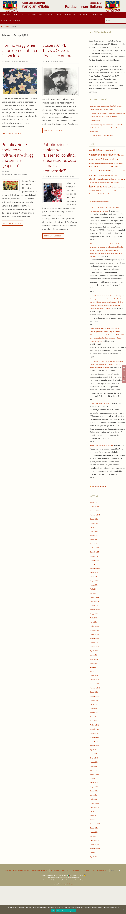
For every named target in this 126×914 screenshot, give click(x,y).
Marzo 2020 (94, 795)
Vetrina (61, 61)
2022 (7, 26)
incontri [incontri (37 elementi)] (93, 181)
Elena (47, 61)
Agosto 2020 (95, 775)
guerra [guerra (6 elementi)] (114, 177)
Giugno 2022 (95, 684)
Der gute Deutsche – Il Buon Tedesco (104, 141)
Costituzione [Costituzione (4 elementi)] (92, 169)
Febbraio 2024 (95, 622)
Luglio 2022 (94, 680)
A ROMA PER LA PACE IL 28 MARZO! (103, 468)
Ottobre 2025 (95, 544)
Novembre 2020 (96, 762)
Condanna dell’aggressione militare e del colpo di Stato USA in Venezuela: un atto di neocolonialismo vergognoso (107, 134)
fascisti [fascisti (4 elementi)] (110, 173)
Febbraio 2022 (95, 701)
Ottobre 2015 (95, 878)
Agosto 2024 (95, 598)
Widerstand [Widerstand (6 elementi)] (105, 200)
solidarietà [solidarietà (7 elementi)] (97, 197)
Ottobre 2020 (95, 767)
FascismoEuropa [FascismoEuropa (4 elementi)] (103, 173)
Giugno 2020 (95, 783)
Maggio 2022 (95, 688)
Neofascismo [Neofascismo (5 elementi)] (113, 185)
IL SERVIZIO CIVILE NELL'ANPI (101, 425)
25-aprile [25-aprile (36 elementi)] (94, 156)
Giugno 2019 (95, 812)
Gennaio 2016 (95, 865)
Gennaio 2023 (95, 655)
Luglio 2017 (94, 837)
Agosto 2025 (95, 548)
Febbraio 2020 (95, 800)
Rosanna (8, 61)
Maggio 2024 (95, 610)
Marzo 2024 (94, 618)
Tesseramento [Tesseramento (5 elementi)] (93, 200)
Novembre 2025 (96, 540)
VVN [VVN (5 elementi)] (99, 200)
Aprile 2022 (94, 692)
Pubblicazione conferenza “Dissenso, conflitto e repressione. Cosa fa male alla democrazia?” (59, 158)
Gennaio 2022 (95, 705)
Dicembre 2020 (96, 758)
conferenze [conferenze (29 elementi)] (115, 165)
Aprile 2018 (94, 824)
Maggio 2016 (95, 857)
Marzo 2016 (94, 861)
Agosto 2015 (95, 882)
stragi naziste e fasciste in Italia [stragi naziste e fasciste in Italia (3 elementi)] (109, 197)
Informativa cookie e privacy (66, 911)
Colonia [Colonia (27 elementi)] (104, 165)
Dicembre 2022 (96, 660)
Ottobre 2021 (95, 717)
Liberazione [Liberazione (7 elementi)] (93, 185)
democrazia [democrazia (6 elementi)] (100, 169)
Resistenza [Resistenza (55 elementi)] (95, 193)
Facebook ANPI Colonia (39, 895)
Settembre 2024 (96, 594)
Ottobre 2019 (95, 804)
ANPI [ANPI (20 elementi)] (112, 156)
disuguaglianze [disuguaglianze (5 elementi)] (109, 169)
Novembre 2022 (96, 664)
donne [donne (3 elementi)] (115, 169)
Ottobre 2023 (95, 631)
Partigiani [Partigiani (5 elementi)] (92, 189)
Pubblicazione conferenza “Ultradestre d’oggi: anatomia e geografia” (18, 155)
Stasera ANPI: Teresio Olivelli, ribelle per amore (57, 50)
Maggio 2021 (95, 738)
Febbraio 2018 (95, 828)
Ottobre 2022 (95, 668)
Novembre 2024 (96, 585)
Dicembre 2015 (96, 870)
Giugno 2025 (95, 557)
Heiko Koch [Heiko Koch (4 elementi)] (119, 177)
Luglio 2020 (94, 779)
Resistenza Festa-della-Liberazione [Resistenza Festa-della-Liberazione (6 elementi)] (114, 193)
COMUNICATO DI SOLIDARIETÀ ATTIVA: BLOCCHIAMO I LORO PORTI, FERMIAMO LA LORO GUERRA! (107, 119)
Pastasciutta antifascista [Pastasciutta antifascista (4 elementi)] (101, 188)
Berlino (56, 61)
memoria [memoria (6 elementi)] (101, 185)
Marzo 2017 (94, 845)
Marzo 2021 (94, 746)
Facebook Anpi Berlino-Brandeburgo (17, 895)
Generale (27, 61)
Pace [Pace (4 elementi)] (118, 185)
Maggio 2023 (95, 639)
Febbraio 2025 (95, 573)
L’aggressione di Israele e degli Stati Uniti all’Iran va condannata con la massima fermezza (106, 109)
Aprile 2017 (94, 841)
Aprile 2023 (94, 643)
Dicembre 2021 (96, 709)
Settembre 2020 (96, 771)
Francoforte (19, 61)
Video (28, 174)
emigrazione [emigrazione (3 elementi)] (120, 169)
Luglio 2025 (94, 552)
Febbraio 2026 (95, 532)
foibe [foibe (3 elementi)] (97, 177)
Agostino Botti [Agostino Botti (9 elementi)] (104, 156)
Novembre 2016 (96, 849)
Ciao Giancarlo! (96, 127)
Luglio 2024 (94, 602)
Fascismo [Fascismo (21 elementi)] (93, 172)
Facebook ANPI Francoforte (60, 895)
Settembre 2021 (96, 721)
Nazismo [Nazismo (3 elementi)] (106, 185)
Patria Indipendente (100, 511)
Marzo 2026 (94, 528)
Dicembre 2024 (96, 581)
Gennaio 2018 (95, 833)
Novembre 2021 (96, 713)
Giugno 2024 (95, 606)
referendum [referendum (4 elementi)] (117, 188)
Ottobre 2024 (95, 589)
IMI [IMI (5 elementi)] (124, 177)
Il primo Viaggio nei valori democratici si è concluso (19, 50)
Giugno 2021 (95, 734)
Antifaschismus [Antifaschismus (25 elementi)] (97, 161)
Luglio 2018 (94, 820)
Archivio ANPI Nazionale (102, 208)
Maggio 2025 (95, 561)
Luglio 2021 (94, 730)
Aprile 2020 (94, 791)
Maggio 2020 (95, 787)
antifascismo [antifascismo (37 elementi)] (112, 161)
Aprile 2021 (94, 742)
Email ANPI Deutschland (99, 895)
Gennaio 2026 (95, 536)
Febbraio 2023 (95, 651)
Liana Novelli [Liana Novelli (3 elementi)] (114, 182)
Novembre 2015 (96, 874)
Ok (53, 911)
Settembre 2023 (96, 635)
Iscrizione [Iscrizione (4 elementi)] (107, 182)
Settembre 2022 (96, 672)
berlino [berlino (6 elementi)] (97, 166)
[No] (123, 909)
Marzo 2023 (94, 647)
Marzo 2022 (94, 697)
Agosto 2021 (95, 725)
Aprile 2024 (94, 614)
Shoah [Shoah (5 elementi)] (91, 197)
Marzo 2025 (94, 569)
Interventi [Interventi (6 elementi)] (102, 182)
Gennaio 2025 (95, 577)
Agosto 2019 (95, 808)
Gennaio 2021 (95, 754)
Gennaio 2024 (95, 627)
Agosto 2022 (95, 676)
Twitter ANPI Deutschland (80, 895)
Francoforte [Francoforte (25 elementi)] (105, 177)
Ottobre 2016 (95, 853)
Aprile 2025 (94, 565)
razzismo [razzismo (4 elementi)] (110, 188)
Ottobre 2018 (95, 816)
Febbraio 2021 (95, 750)
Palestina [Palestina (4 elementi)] (122, 185)
